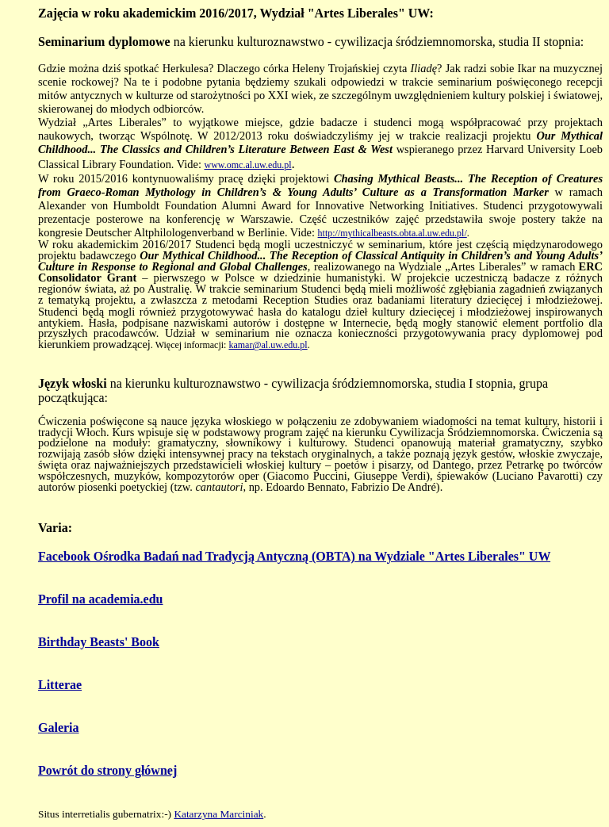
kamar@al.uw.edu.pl (267, 344)
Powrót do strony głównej (107, 770)
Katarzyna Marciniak (218, 814)
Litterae (60, 684)
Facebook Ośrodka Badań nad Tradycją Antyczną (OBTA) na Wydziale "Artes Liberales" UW (294, 556)
